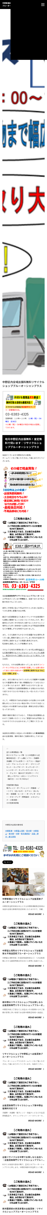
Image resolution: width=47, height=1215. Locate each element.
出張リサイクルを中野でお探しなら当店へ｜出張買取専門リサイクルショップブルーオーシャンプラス (22, 1160)
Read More (34, 914)
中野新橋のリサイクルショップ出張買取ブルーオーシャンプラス (22, 900)
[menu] (43, 4)
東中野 (11, 833)
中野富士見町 (19, 831)
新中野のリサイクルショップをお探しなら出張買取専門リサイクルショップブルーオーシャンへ (22, 1005)
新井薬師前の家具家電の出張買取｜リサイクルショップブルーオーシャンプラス (22, 1210)
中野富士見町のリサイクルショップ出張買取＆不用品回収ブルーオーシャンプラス (22, 952)
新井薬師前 (25, 833)
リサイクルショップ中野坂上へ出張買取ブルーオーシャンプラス (22, 1055)
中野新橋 (8, 831)
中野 (17, 833)
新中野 (29, 831)
